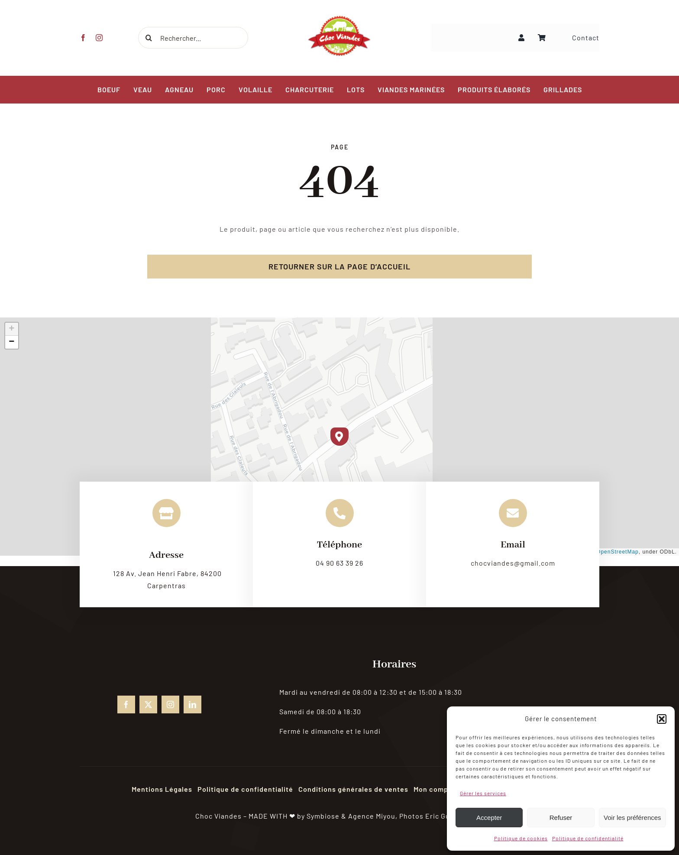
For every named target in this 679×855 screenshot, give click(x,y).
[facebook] (83, 37)
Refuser (561, 817)
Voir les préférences (632, 817)
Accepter (489, 817)
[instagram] (99, 37)
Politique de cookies (521, 838)
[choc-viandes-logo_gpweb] (339, 18)
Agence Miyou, (373, 816)
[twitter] (148, 704)
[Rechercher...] (192, 38)
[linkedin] (192, 704)
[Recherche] (148, 38)
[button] (661, 719)
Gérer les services (483, 793)
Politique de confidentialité (588, 838)
